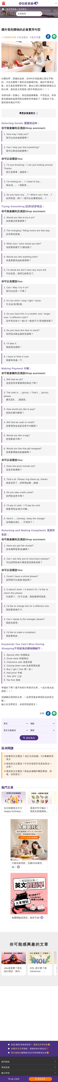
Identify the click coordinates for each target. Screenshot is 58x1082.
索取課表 (41, 1079)
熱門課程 (5, 1062)
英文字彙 (36, 37)
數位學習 (5, 1073)
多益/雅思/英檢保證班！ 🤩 (30, 1045)
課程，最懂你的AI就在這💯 (29, 1049)
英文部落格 (11, 9)
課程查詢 (30, 738)
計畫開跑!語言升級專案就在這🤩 (29, 1053)
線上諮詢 (15, 1079)
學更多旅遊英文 (28, 113)
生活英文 (23, 9)
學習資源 (5, 1067)
